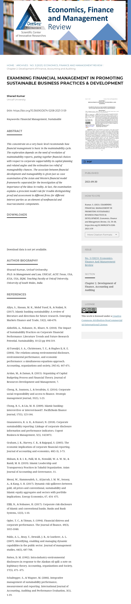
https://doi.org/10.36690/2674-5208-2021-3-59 (39, 110)
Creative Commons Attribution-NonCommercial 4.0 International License (102, 320)
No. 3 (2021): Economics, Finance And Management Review (66, 65)
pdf (89, 161)
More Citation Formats (99, 234)
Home (10, 65)
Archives (22, 65)
